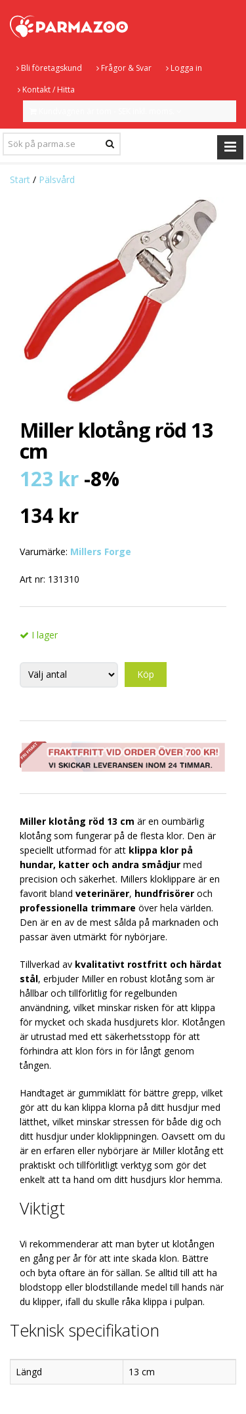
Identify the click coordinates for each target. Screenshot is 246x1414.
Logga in (184, 67)
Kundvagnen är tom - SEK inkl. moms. (106, 111)
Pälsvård (57, 179)
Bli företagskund (49, 67)
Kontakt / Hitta (46, 89)
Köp (145, 674)
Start (20, 179)
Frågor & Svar (124, 67)
